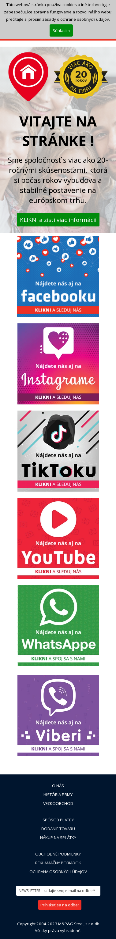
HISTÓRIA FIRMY (58, 794)
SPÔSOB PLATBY (58, 820)
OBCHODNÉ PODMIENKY (58, 854)
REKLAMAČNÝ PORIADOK (58, 863)
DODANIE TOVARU (58, 828)
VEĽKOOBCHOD (58, 803)
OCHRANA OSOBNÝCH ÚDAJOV (58, 871)
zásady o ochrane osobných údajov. (76, 15)
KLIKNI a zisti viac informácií (58, 219)
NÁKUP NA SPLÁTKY (58, 837)
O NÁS (58, 785)
